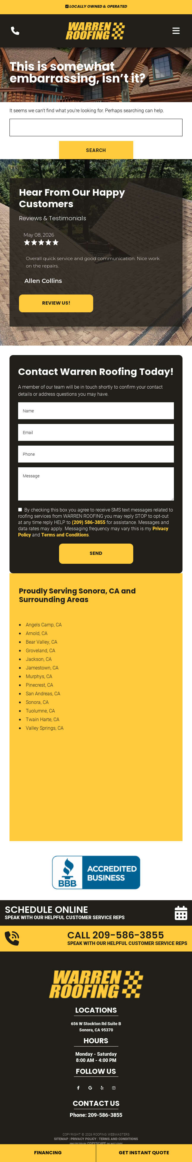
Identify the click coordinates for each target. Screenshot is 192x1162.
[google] (90, 1087)
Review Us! (56, 303)
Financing (48, 1153)
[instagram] (114, 1087)
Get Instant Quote (144, 1153)
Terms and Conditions (65, 534)
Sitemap (61, 1138)
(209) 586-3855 (88, 522)
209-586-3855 (105, 1114)
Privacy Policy (83, 1138)
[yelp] (102, 1087)
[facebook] (78, 1087)
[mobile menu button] (176, 31)
